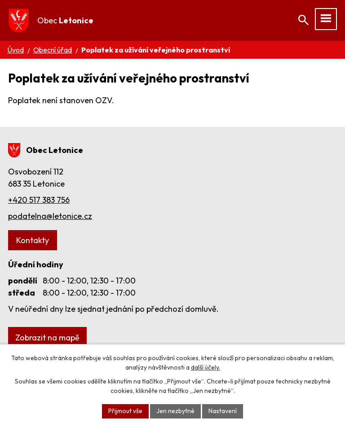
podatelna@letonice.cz (50, 216)
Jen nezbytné (175, 411)
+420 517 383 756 (39, 200)
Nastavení (222, 411)
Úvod (15, 49)
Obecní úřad (52, 49)
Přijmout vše (125, 411)
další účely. (205, 367)
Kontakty (32, 240)
